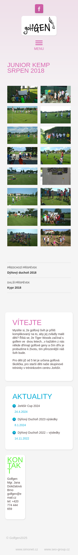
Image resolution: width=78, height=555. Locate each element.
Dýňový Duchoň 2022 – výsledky (39, 432)
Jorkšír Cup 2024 (29, 406)
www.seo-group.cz (57, 549)
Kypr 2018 (39, 284)
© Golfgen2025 (16, 538)
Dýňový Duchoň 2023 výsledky (37, 419)
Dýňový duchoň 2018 (39, 269)
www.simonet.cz (27, 549)
